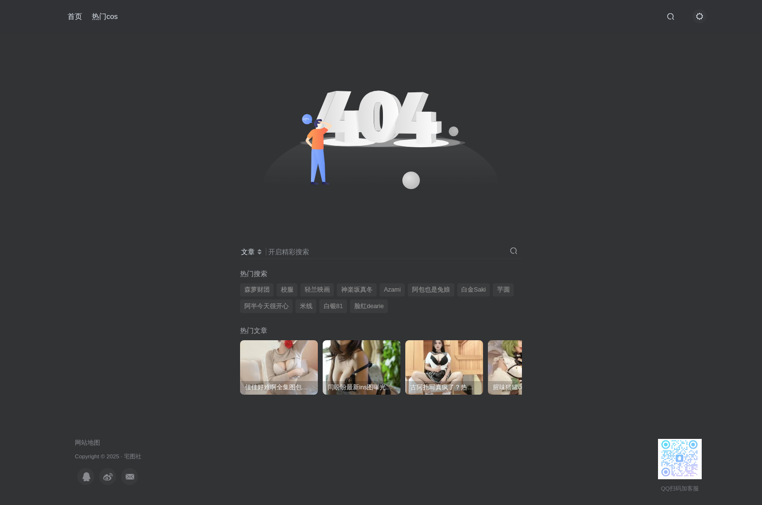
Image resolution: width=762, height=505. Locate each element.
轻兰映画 (317, 289)
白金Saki (473, 289)
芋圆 (503, 289)
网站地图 (87, 442)
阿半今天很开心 (266, 306)
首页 (75, 16)
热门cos (105, 16)
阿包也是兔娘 (431, 289)
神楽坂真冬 (357, 289)
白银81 (333, 306)
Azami (392, 289)
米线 (306, 306)
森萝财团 (257, 289)
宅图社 (132, 456)
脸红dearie (369, 306)
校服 (287, 289)
